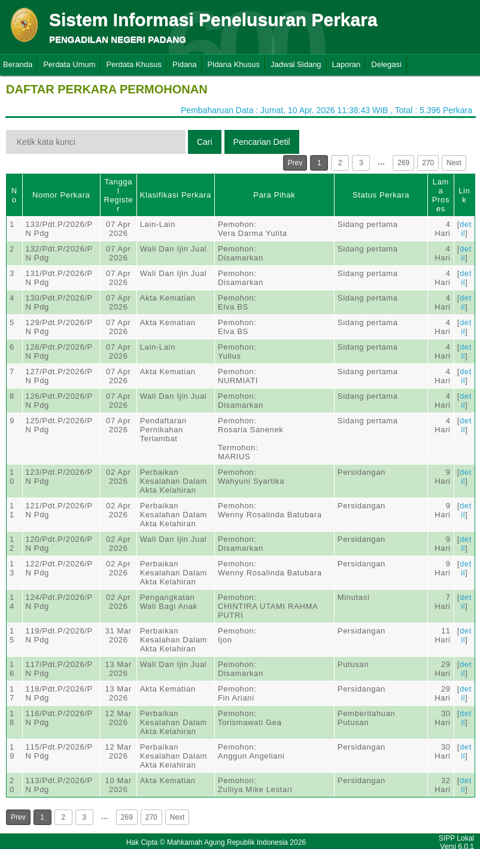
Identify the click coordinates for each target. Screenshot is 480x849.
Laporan (346, 64)
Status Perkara (381, 194)
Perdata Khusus (134, 64)
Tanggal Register (118, 195)
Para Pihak (274, 194)
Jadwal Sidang (296, 64)
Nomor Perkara (61, 194)
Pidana (184, 64)
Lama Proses (440, 195)
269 (403, 163)
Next (453, 163)
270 (428, 163)
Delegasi (386, 64)
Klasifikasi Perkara (175, 194)
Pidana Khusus (234, 64)
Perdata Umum (69, 64)
